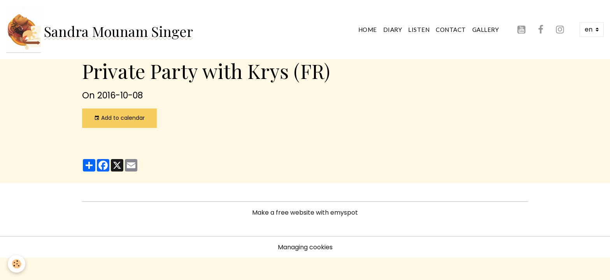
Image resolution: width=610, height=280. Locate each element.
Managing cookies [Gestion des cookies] (305, 247)
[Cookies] (16, 264)
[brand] (99, 29)
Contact (451, 29)
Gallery (485, 29)
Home (367, 29)
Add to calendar (119, 118)
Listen (418, 29)
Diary (392, 29)
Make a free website (283, 212)
